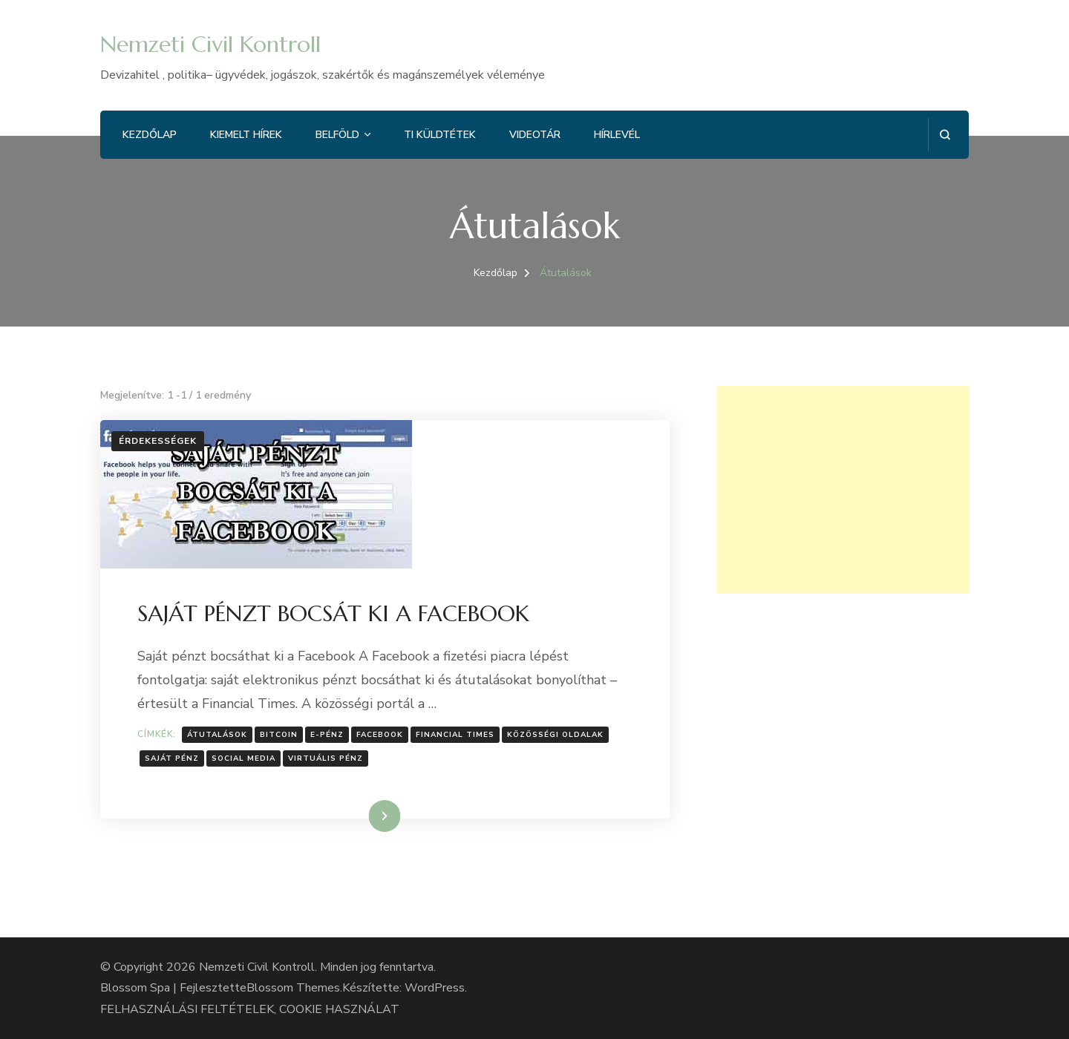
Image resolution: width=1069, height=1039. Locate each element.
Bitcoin (279, 735)
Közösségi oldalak (555, 735)
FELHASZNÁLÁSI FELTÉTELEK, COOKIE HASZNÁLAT (249, 1009)
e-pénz (327, 735)
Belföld (337, 135)
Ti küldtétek (440, 135)
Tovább (366, 816)
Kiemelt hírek (246, 135)
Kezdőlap (149, 135)
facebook (379, 735)
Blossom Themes (293, 988)
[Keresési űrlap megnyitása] (944, 134)
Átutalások (217, 735)
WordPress (435, 988)
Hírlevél (617, 135)
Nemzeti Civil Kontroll (210, 44)
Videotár (534, 135)
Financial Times (455, 735)
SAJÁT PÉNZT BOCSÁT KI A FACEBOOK (333, 613)
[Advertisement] (843, 490)
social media (243, 758)
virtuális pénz (325, 758)
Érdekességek (158, 441)
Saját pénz (172, 758)
